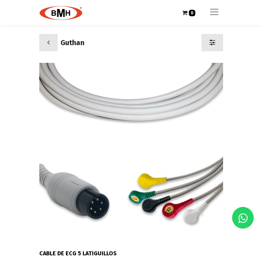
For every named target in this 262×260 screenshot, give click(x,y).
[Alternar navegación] (214, 13)
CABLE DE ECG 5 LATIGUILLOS (78, 253)
